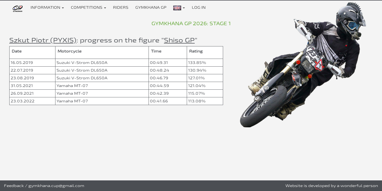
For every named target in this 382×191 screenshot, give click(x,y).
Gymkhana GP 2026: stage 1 (191, 23)
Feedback (14, 185)
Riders (120, 7)
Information (47, 7)
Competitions (88, 7)
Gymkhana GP (150, 7)
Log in (199, 7)
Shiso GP (179, 40)
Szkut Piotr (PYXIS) (42, 40)
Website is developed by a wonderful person (331, 185)
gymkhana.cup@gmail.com (56, 185)
